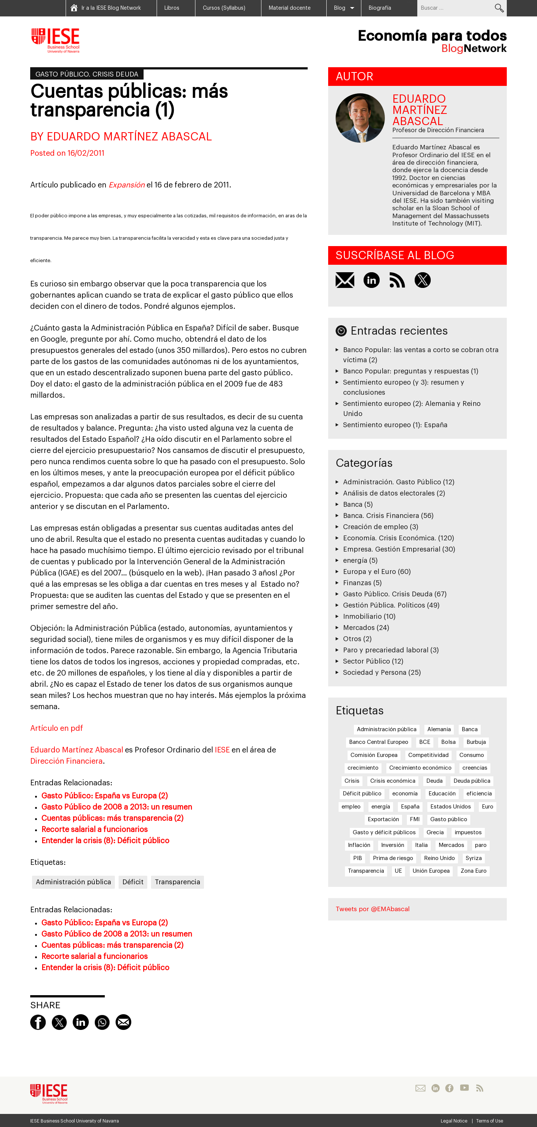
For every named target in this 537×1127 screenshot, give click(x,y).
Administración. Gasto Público (392, 482)
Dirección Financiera (66, 761)
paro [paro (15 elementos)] (481, 845)
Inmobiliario (362, 616)
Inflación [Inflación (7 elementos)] (359, 845)
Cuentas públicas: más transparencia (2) (112, 818)
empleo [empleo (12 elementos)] (351, 807)
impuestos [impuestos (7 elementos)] (468, 832)
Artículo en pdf (56, 728)
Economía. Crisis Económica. (389, 538)
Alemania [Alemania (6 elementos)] (439, 729)
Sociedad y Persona (374, 672)
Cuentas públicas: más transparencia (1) (128, 101)
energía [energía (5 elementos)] (380, 807)
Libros (171, 8)
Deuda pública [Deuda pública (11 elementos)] (471, 781)
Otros (352, 639)
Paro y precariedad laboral (385, 650)
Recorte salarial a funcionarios (94, 829)
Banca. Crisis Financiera (381, 515)
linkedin (81, 1022)
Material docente (290, 8)
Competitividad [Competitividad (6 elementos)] (428, 755)
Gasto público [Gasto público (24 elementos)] (448, 819)
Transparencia (177, 882)
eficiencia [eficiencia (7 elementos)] (479, 794)
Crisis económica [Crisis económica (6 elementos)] (392, 781)
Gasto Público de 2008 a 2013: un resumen (116, 807)
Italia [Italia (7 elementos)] (421, 845)
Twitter (59, 1022)
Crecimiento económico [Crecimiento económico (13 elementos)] (420, 768)
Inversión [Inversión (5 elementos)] (392, 845)
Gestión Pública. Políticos (384, 605)
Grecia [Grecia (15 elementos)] (435, 832)
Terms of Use (489, 1121)
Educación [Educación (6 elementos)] (442, 794)
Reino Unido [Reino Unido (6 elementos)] (439, 858)
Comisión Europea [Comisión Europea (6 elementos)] (374, 755)
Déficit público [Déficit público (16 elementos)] (362, 794)
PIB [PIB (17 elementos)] (357, 858)
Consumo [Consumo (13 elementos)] (471, 755)
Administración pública (73, 882)
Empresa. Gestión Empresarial (391, 549)
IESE (221, 750)
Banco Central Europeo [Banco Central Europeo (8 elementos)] (378, 742)
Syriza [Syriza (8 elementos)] (474, 858)
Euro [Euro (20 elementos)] (487, 807)
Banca (352, 504)
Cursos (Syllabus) (224, 8)
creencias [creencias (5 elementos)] (474, 768)
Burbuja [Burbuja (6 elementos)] (476, 742)
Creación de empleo (375, 527)
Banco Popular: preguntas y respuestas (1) (410, 371)
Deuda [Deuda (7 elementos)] (434, 781)
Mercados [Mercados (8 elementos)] (451, 845)
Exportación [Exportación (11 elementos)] (383, 819)
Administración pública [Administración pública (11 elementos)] (387, 729)
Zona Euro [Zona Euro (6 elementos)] (474, 871)
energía (355, 560)
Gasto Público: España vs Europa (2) (104, 796)
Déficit (133, 882)
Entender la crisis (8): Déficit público (105, 841)
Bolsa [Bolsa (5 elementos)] (448, 742)
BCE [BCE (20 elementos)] (424, 742)
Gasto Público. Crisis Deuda (86, 74)
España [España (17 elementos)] (410, 807)
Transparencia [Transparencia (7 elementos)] (366, 871)
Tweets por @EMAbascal (373, 909)
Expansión (127, 185)
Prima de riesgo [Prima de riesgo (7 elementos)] (393, 858)
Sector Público (366, 661)
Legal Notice (454, 1121)
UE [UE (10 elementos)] (398, 871)
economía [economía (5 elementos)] (405, 794)
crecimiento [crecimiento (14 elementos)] (363, 768)
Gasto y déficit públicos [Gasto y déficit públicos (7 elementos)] (384, 832)
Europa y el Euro (369, 571)
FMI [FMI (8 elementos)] (415, 819)
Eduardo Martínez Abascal (76, 750)
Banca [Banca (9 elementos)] (470, 729)
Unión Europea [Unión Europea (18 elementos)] (431, 871)
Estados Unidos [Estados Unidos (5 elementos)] (450, 807)
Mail (123, 1022)
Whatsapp (102, 1022)
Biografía (380, 8)
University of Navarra (97, 1121)
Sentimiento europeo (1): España (395, 425)
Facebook (38, 1022)
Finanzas (357, 583)
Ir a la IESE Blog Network (111, 8)
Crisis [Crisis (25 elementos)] (352, 781)
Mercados (359, 627)
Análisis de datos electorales (389, 493)
